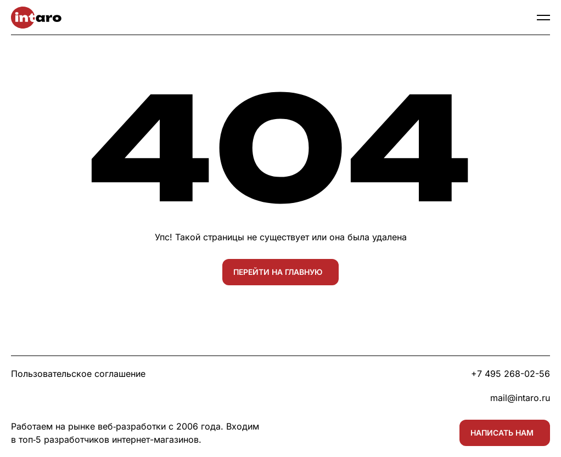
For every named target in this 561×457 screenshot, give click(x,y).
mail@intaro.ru (520, 397)
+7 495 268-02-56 (510, 373)
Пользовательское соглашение (78, 373)
